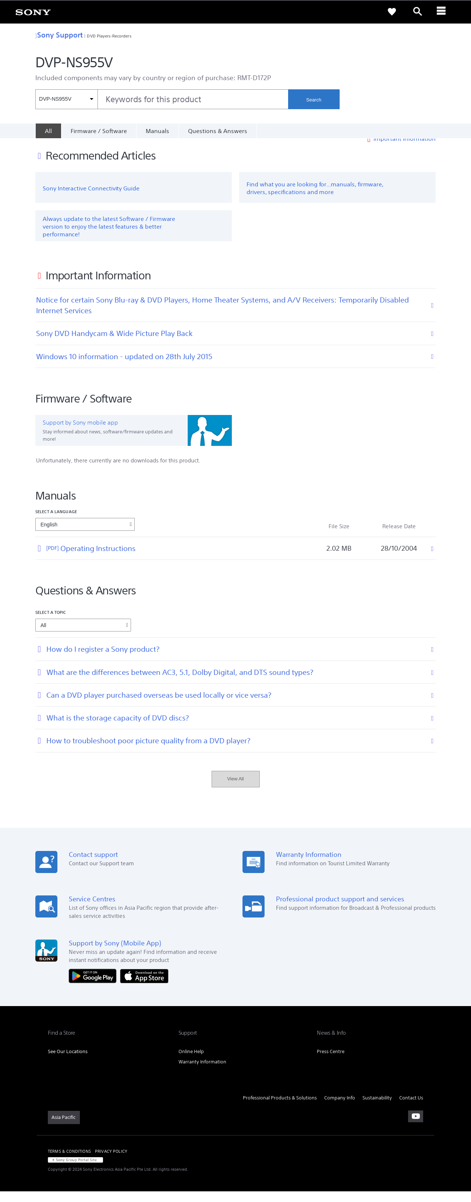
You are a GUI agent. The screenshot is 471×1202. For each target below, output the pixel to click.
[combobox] (161, 99)
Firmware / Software (99, 131)
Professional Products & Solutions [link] (280, 1108)
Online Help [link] (191, 1062)
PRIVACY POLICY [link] (111, 1162)
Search (313, 100)
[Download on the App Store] (144, 986)
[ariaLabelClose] (443, 12)
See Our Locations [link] (68, 1062)
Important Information (404, 149)
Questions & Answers (217, 131)
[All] (48, 131)
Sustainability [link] (377, 1108)
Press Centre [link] (330, 1062)
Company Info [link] (339, 1108)
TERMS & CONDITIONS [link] (69, 1162)
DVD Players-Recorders (109, 36)
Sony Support (59, 35)
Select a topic (50, 623)
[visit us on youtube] (415, 1127)
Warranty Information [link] (202, 1072)
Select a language (56, 522)
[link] (33, 11)
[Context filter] (66, 99)
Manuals (157, 131)
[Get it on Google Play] (94, 986)
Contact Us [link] (411, 1108)
